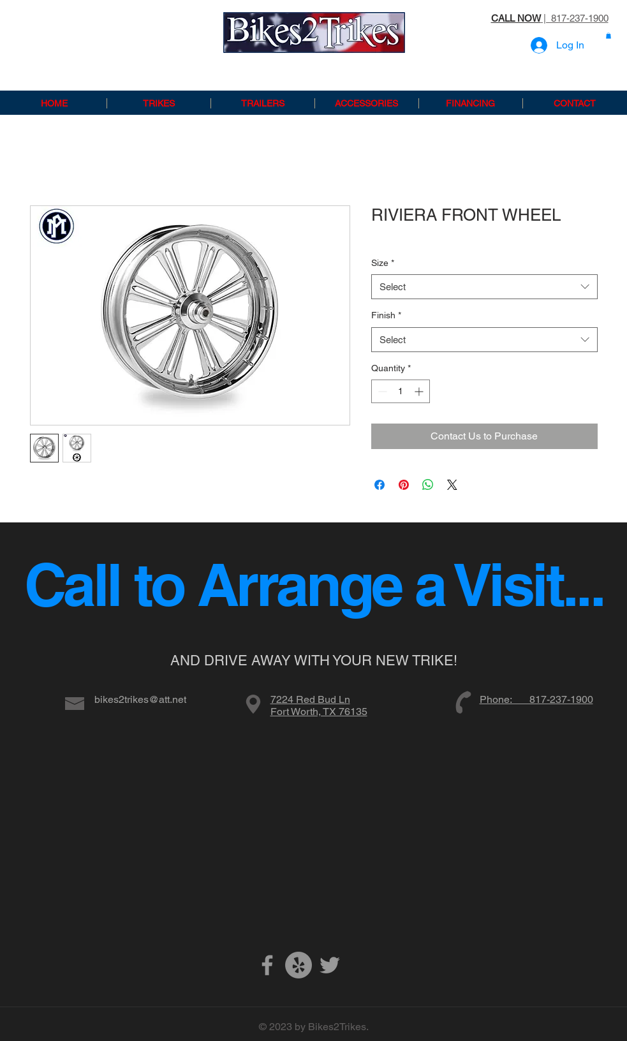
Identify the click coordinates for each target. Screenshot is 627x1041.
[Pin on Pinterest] (403, 484)
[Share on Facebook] (379, 484)
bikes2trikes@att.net (140, 699)
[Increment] (420, 391)
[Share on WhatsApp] (428, 484)
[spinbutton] (400, 391)
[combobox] (484, 286)
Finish (386, 315)
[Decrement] (381, 391)
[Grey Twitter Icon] (329, 965)
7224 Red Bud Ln (310, 699)
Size (382, 263)
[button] (608, 36)
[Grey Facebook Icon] (267, 965)
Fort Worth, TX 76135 (318, 711)
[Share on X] (452, 484)
